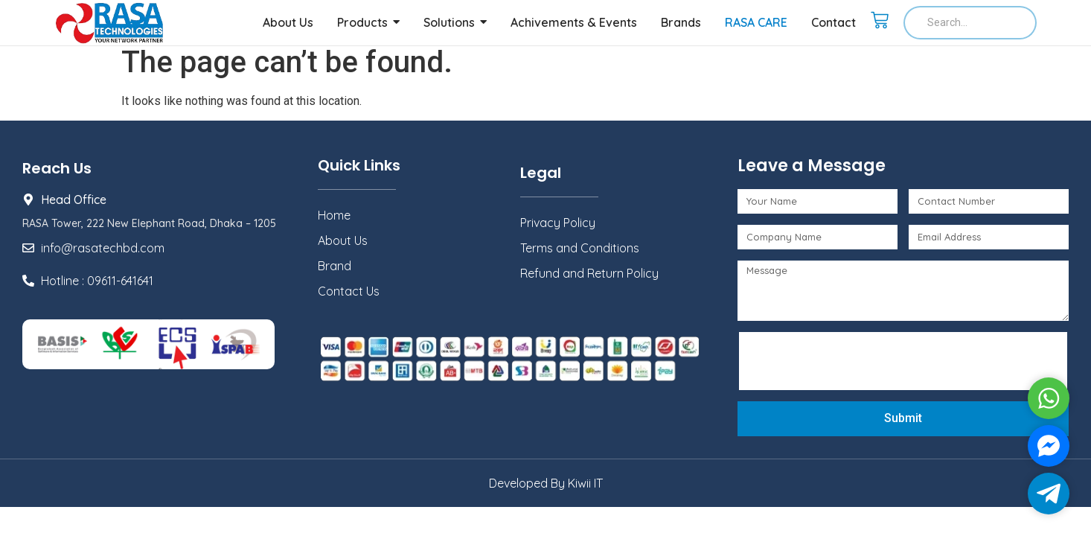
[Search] (970, 22)
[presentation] (858, 361)
